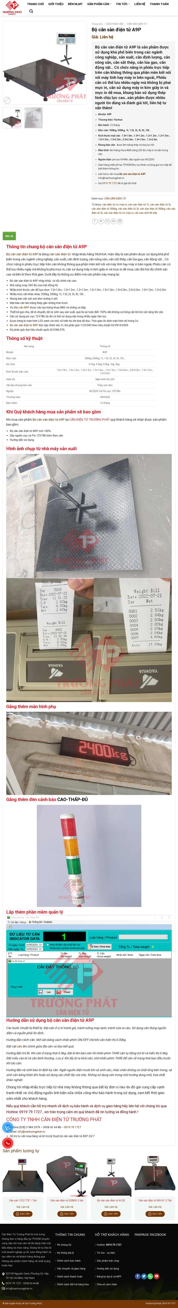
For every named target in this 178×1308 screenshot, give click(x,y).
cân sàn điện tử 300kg (104, 208)
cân (19, 1046)
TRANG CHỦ (35, 4)
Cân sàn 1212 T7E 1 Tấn (23, 1200)
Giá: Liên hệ (102, 37)
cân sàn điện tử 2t (160, 204)
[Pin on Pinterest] (113, 221)
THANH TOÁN (159, 4)
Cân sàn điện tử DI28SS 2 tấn (66, 1200)
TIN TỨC (123, 4)
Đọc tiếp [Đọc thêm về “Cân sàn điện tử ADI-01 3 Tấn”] (157, 1214)
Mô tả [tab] (9, 236)
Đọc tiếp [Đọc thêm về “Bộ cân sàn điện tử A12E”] (113, 1214)
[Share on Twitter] (101, 221)
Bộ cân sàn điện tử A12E (111, 1200)
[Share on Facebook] (95, 221)
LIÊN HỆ (139, 4)
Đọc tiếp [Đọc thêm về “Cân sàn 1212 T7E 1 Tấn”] (25, 1214)
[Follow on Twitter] (144, 1276)
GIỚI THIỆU (55, 4)
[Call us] (150, 1276)
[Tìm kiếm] (31, 11)
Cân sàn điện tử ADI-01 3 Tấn (155, 1200)
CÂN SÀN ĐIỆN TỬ (137, 24)
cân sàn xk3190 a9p (146, 212)
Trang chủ (97, 24)
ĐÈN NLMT (75, 4)
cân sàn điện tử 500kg (152, 208)
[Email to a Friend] (107, 221)
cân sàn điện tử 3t (128, 208)
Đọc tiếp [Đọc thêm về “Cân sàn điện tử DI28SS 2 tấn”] (69, 1214)
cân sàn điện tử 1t (138, 204)
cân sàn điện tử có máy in (118, 212)
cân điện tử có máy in (114, 204)
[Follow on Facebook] (138, 1276)
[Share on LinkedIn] (120, 221)
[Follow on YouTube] (156, 1276)
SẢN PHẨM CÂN (99, 4)
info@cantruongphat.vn (31, 1131)
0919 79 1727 (109, 183)
